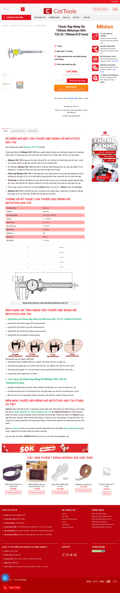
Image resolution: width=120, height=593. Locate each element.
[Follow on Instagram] (113, 1)
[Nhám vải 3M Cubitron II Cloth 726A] (13, 471)
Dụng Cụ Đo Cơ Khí (16, 25)
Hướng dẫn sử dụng (17, 131)
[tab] (5, 131)
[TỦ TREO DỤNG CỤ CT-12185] (106, 471)
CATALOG (66, 17)
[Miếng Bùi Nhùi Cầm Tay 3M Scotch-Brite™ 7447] (36, 471)
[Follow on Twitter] (115, 1)
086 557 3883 (73, 98)
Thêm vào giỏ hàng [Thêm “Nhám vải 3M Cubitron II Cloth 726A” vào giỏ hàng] (13, 492)
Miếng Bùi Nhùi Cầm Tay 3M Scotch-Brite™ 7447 (37, 485)
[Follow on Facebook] (110, 1)
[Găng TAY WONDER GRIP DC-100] (59, 471)
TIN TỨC (77, 17)
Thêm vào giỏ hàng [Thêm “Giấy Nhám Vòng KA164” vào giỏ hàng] (83, 490)
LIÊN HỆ (87, 17)
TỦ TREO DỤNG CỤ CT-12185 (106, 485)
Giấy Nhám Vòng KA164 (83, 484)
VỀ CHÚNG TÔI (39, 17)
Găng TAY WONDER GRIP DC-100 (60, 485)
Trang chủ (5, 25)
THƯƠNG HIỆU (54, 17)
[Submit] (23, 9)
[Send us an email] (117, 1)
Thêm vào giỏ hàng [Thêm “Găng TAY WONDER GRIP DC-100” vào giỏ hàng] (60, 492)
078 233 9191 (20, 523)
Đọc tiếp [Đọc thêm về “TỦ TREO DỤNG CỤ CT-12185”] (106, 493)
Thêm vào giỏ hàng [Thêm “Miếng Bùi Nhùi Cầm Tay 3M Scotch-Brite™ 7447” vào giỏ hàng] (36, 492)
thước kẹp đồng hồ (74, 116)
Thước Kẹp (28, 25)
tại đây (41, 147)
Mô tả (5, 131)
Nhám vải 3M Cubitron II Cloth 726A (13, 485)
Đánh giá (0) (33, 131)
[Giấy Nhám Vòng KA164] (83, 471)
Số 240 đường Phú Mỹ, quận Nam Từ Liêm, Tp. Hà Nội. (34, 527)
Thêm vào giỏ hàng (77, 81)
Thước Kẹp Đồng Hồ (40, 25)
